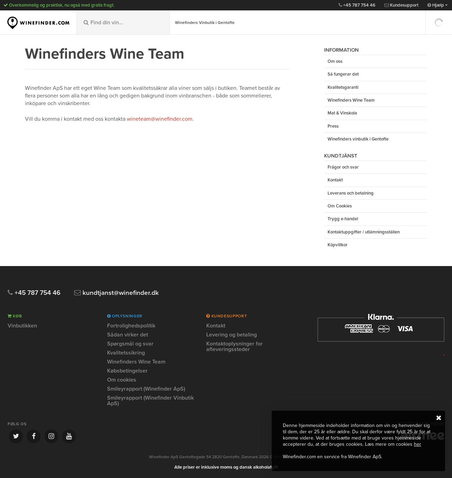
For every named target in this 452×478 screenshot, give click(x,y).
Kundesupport (401, 5)
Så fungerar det (343, 74)
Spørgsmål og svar (130, 343)
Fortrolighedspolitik (131, 326)
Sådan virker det (127, 334)
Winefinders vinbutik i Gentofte (358, 139)
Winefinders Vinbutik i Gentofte (205, 22)
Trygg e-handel (343, 219)
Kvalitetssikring (126, 352)
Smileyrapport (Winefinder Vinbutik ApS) (150, 400)
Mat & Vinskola (342, 113)
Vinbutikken (22, 326)
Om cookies (121, 379)
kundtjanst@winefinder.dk (116, 293)
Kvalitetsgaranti (343, 87)
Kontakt (335, 180)
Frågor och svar (343, 167)
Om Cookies (340, 206)
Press (333, 126)
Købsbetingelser (127, 370)
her (417, 444)
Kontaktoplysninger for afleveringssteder (234, 346)
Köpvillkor (338, 245)
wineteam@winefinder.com (159, 119)
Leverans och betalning (351, 193)
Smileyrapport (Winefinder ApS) (146, 388)
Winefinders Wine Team (351, 100)
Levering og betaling (231, 334)
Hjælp (437, 5)
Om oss (335, 61)
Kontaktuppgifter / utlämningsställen (364, 232)
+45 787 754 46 (357, 5)
